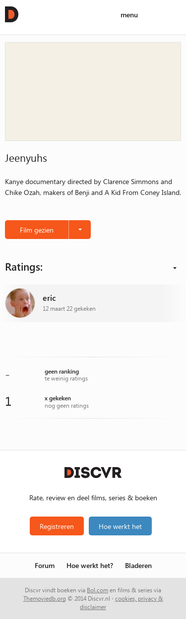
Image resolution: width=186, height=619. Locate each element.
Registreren (57, 526)
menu (129, 14)
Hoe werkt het (120, 526)
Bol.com (97, 590)
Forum (45, 565)
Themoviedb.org (44, 598)
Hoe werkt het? (89, 565)
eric (49, 298)
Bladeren (138, 565)
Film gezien (37, 229)
